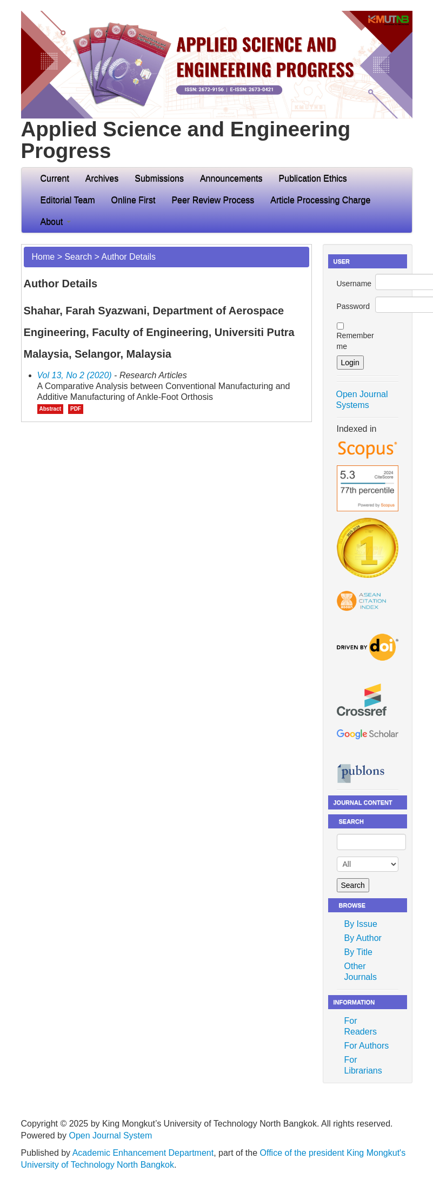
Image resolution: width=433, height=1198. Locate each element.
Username (354, 283)
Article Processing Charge (320, 200)
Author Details (128, 256)
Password (353, 306)
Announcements (231, 178)
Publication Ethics (313, 178)
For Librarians (363, 1065)
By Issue (360, 924)
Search (78, 256)
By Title (358, 952)
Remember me (355, 341)
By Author (363, 938)
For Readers (360, 1026)
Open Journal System (110, 1135)
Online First (133, 200)
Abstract (50, 409)
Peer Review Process (212, 200)
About (56, 221)
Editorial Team (68, 200)
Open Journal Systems (362, 400)
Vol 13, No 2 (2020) (74, 375)
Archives (101, 178)
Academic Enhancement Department (143, 1152)
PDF (75, 409)
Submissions (159, 178)
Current (55, 178)
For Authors (366, 1045)
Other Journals (360, 972)
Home (43, 256)
